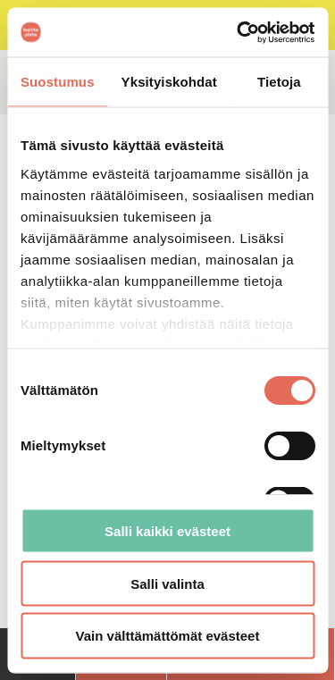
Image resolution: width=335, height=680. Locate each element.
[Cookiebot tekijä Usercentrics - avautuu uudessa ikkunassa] (238, 32)
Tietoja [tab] (279, 81)
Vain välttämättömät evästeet (168, 635)
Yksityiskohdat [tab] (169, 81)
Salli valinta (167, 583)
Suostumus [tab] (58, 81)
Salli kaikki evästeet (167, 530)
